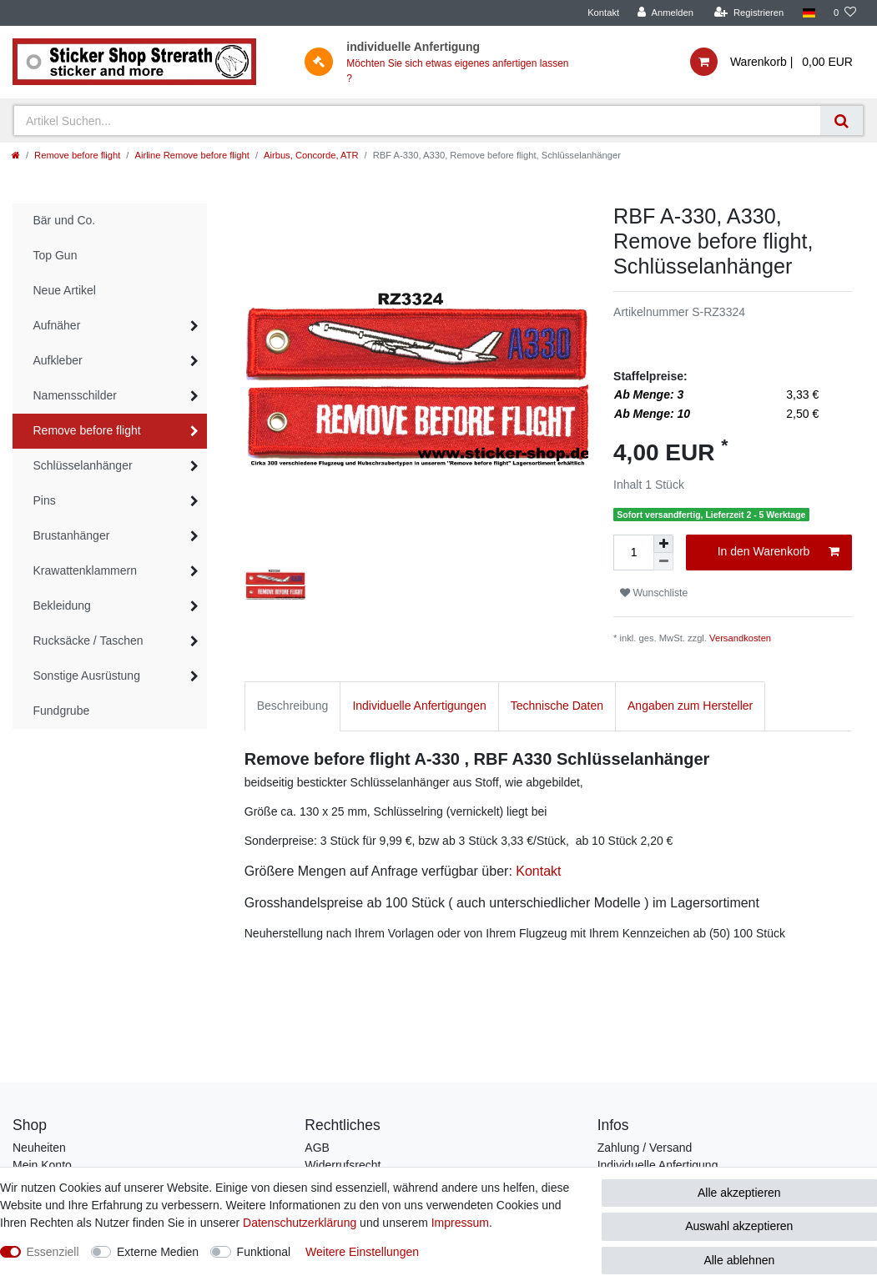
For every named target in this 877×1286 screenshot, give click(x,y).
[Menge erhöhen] (663, 544)
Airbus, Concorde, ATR (311, 155)
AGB (317, 1147)
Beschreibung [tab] (293, 705)
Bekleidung (62, 605)
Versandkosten (740, 638)
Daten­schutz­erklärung (299, 1222)
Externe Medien (158, 1251)
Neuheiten (39, 1147)
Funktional (264, 1251)
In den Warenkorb (778, 552)
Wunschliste (654, 593)
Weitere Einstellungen (362, 1251)
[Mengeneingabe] (633, 552)
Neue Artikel (64, 290)
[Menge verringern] (663, 561)
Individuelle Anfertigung (657, 1165)
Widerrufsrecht (343, 1165)
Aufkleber (58, 360)
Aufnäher (57, 325)
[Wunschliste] (844, 13)
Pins (44, 500)
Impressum (460, 1222)
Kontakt (603, 13)
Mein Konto (42, 1165)
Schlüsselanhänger (83, 465)
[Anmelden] (665, 13)
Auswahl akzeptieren (739, 1226)
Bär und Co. (64, 220)
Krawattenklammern (85, 570)
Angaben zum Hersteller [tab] (690, 705)
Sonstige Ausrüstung (86, 675)
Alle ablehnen (738, 1260)
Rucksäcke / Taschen (88, 640)
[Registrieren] (749, 13)
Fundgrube (61, 710)
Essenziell (53, 1251)
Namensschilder (75, 395)
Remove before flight (77, 155)
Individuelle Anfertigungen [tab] (419, 705)
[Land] (808, 13)
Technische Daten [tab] (557, 705)
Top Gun (55, 255)
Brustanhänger (71, 535)
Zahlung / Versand (645, 1147)
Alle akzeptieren (739, 1192)
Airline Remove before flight (191, 155)
